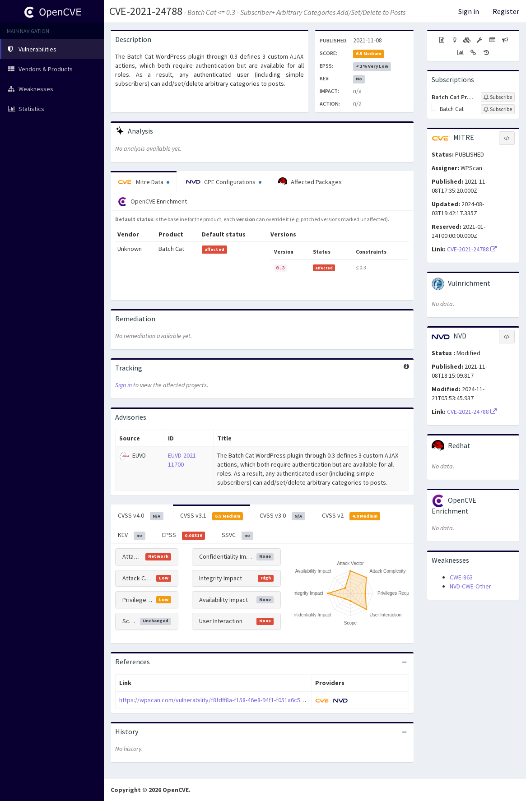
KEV (131, 535)
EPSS (183, 535)
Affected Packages (310, 181)
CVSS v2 (351, 515)
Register (506, 11)
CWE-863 (461, 577)
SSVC (237, 535)
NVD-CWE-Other (470, 586)
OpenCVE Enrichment (152, 201)
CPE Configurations (223, 182)
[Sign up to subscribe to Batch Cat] (498, 109)
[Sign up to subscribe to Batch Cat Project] (498, 97)
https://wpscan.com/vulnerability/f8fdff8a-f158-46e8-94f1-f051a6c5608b (216, 700)
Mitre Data (143, 182)
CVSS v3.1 (211, 515)
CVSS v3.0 (282, 515)
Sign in (468, 11)
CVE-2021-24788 (145, 11)
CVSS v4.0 (140, 515)
